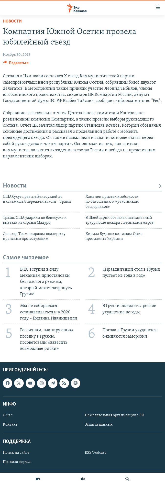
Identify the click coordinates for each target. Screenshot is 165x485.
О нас (7, 415)
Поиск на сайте (16, 453)
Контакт (10, 425)
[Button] (16, 64)
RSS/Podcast (95, 453)
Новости (12, 21)
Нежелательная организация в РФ (114, 415)
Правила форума (17, 462)
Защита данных (98, 425)
